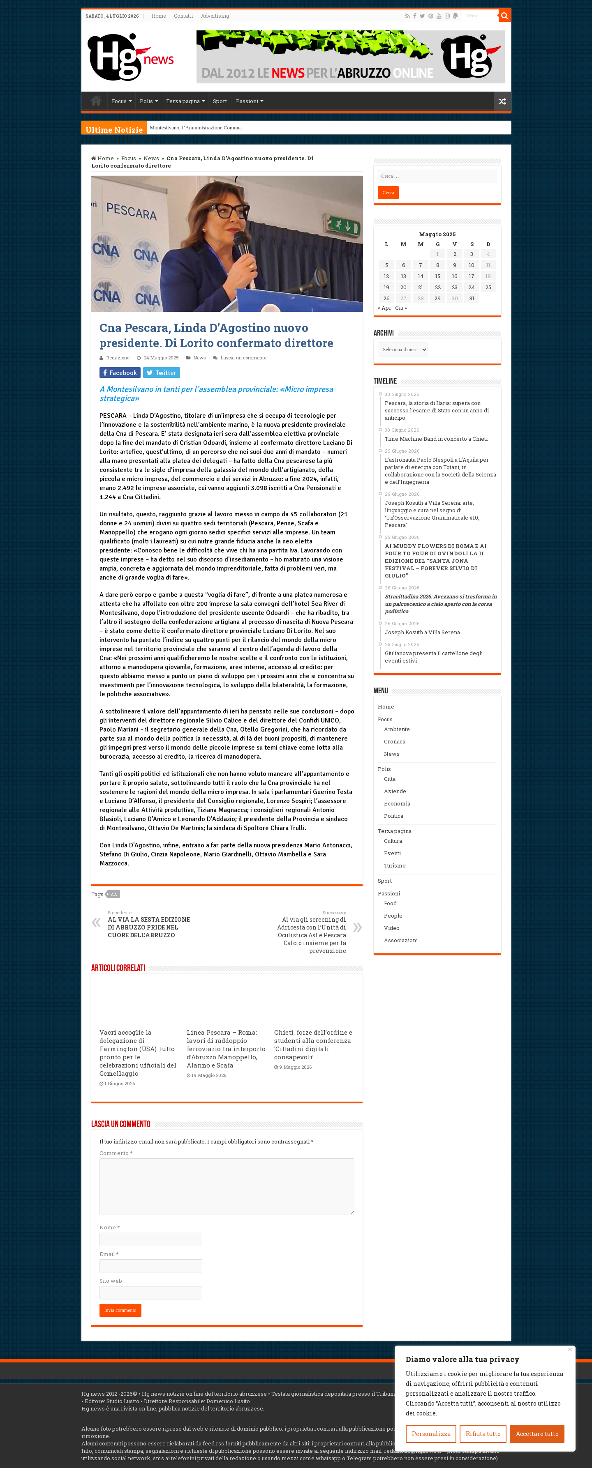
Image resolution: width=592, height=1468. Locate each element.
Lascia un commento (243, 357)
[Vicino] (570, 1349)
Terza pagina (183, 101)
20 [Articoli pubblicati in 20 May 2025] (403, 287)
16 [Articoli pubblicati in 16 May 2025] (455, 276)
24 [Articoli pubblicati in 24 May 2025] (472, 287)
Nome (109, 1227)
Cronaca (394, 741)
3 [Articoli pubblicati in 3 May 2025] (471, 254)
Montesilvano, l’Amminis (177, 127)
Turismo (395, 865)
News (151, 158)
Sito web (110, 1280)
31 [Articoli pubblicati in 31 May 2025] (471, 298)
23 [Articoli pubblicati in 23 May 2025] (455, 287)
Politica (393, 815)
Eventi (392, 853)
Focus (119, 101)
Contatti (183, 15)
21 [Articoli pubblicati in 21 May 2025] (420, 287)
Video (392, 928)
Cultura (393, 840)
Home (159, 15)
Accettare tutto (537, 1434)
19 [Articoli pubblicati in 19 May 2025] (386, 287)
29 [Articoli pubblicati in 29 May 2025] (438, 298)
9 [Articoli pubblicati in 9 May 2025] (454, 265)
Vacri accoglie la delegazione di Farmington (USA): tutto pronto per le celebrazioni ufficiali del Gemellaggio (137, 1052)
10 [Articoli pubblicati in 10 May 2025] (471, 265)
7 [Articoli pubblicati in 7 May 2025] (420, 265)
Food (390, 903)
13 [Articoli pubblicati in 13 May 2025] (403, 276)
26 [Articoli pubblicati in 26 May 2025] (387, 298)
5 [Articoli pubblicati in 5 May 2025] (386, 265)
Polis (146, 101)
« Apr (384, 307)
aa (114, 894)
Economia (397, 803)
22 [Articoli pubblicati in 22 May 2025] (438, 287)
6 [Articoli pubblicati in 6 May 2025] (403, 265)
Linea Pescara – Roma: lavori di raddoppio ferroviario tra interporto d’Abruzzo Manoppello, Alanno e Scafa (226, 1048)
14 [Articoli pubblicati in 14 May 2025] (420, 276)
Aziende (395, 791)
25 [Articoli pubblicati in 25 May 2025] (488, 287)
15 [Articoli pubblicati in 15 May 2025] (437, 276)
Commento (115, 1153)
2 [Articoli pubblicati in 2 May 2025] (454, 254)
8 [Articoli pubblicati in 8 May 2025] (437, 265)
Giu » (401, 307)
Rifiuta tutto (483, 1434)
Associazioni (401, 940)
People (393, 915)
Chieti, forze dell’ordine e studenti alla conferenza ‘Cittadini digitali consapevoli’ (313, 1044)
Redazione (118, 357)
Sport (220, 101)
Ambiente (397, 729)
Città (389, 778)
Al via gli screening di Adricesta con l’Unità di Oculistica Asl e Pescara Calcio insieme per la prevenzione (304, 932)
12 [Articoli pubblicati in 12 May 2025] (386, 276)
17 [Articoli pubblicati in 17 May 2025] (471, 276)
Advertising (215, 15)
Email (108, 1254)
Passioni (247, 101)
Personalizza (431, 1434)
